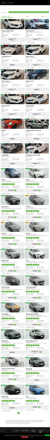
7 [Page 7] (31, 413)
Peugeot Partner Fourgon (13, 12)
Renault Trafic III (39, 12)
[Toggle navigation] (48, 2)
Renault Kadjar (45, 12)
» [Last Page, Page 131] (35, 413)
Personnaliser (31, 437)
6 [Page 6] (29, 413)
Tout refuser (25, 437)
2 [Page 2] (20, 413)
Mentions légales (25, 430)
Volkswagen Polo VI (31, 12)
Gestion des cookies (33, 431)
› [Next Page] (33, 413)
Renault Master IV (23, 12)
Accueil (16, 430)
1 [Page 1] (18, 413)
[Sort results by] (35, 17)
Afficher (43, 16)
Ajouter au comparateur (6, 43)
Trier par (27, 16)
